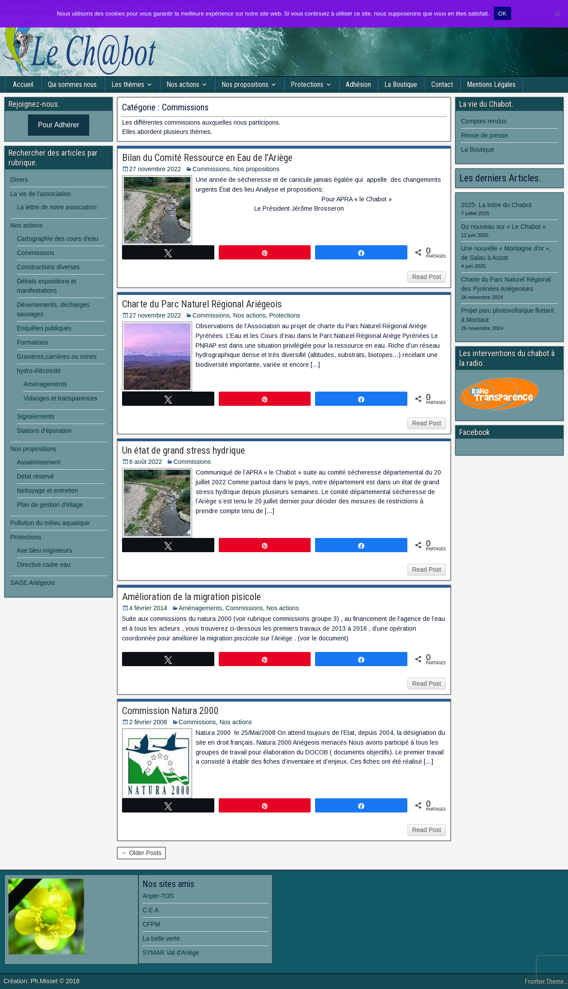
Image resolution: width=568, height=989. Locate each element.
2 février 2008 (148, 722)
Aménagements (200, 608)
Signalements (36, 416)
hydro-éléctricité (39, 370)
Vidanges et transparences (60, 398)
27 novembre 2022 (155, 169)
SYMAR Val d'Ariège (170, 952)
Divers (19, 179)
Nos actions (182, 84)
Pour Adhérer (58, 125)
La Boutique (400, 84)
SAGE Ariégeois (32, 582)
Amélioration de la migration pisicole (191, 596)
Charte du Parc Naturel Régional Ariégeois (202, 304)
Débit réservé (35, 476)
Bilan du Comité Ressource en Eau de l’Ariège (207, 157)
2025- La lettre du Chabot (496, 204)
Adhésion (358, 84)
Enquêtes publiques (44, 328)
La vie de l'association (40, 193)
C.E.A (150, 910)
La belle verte (161, 938)
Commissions (211, 169)
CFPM (151, 924)
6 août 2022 (145, 461)
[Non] (556, 13)
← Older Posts (141, 852)
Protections (307, 84)
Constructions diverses (48, 267)
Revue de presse (484, 135)
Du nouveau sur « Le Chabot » (503, 226)
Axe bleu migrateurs (44, 550)
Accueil (23, 84)
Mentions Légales (491, 84)
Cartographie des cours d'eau (57, 238)
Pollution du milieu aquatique (50, 522)
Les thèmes (127, 84)
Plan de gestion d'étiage (50, 504)
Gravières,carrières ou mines (57, 356)
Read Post (426, 276)
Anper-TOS (158, 895)
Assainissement (38, 462)
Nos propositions (244, 84)
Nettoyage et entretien (47, 490)
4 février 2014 (148, 608)
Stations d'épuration (44, 430)
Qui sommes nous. (73, 84)
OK (502, 13)
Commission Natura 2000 (170, 710)
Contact (442, 84)
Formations (32, 342)
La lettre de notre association (57, 207)
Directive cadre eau (44, 564)
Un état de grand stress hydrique (183, 450)
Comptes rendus (484, 121)
